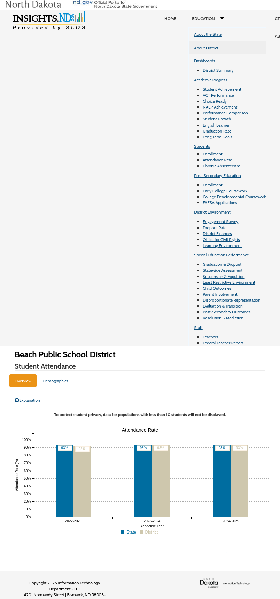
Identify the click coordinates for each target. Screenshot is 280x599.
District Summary (218, 70)
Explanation (27, 400)
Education (209, 18)
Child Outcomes (217, 288)
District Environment (212, 212)
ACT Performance (218, 95)
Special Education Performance (221, 254)
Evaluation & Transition (222, 306)
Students (202, 146)
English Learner (216, 125)
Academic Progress (210, 79)
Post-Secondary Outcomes (226, 311)
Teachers (210, 337)
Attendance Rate (217, 159)
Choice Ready (215, 101)
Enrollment (212, 154)
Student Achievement (222, 89)
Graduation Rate (217, 131)
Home (170, 18)
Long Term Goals (217, 136)
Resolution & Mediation (223, 317)
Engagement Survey (220, 221)
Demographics (55, 380)
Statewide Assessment (222, 270)
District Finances (217, 233)
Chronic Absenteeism (221, 165)
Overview (23, 380)
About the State (208, 34)
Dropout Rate (214, 227)
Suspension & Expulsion (223, 276)
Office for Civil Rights (221, 239)
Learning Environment (222, 245)
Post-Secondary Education (217, 175)
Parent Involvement (220, 294)
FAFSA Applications (220, 202)
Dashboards (204, 60)
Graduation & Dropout (222, 264)
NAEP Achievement (220, 107)
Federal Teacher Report (223, 342)
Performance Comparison (225, 112)
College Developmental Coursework (234, 196)
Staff (198, 327)
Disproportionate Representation (231, 300)
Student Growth (217, 118)
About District (206, 47)
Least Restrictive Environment (229, 282)
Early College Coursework (225, 190)
